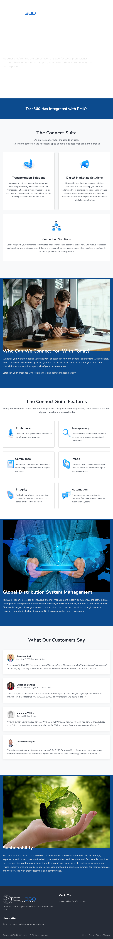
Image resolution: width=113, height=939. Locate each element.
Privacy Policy (88, 935)
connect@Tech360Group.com (72, 901)
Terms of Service (103, 935)
